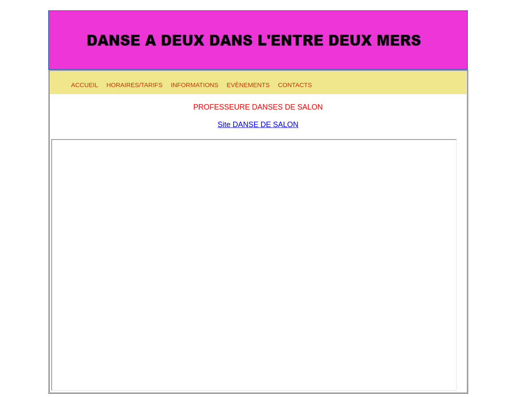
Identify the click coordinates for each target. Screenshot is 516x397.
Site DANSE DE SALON (257, 124)
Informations (194, 85)
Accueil (84, 85)
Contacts (295, 85)
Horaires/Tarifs (135, 85)
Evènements (248, 85)
